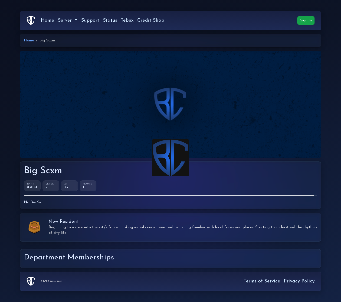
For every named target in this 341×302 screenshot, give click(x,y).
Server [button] (65, 20)
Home (47, 20)
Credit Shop (150, 20)
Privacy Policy (299, 281)
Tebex (127, 20)
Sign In (306, 20)
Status (110, 20)
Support (90, 20)
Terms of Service (262, 281)
